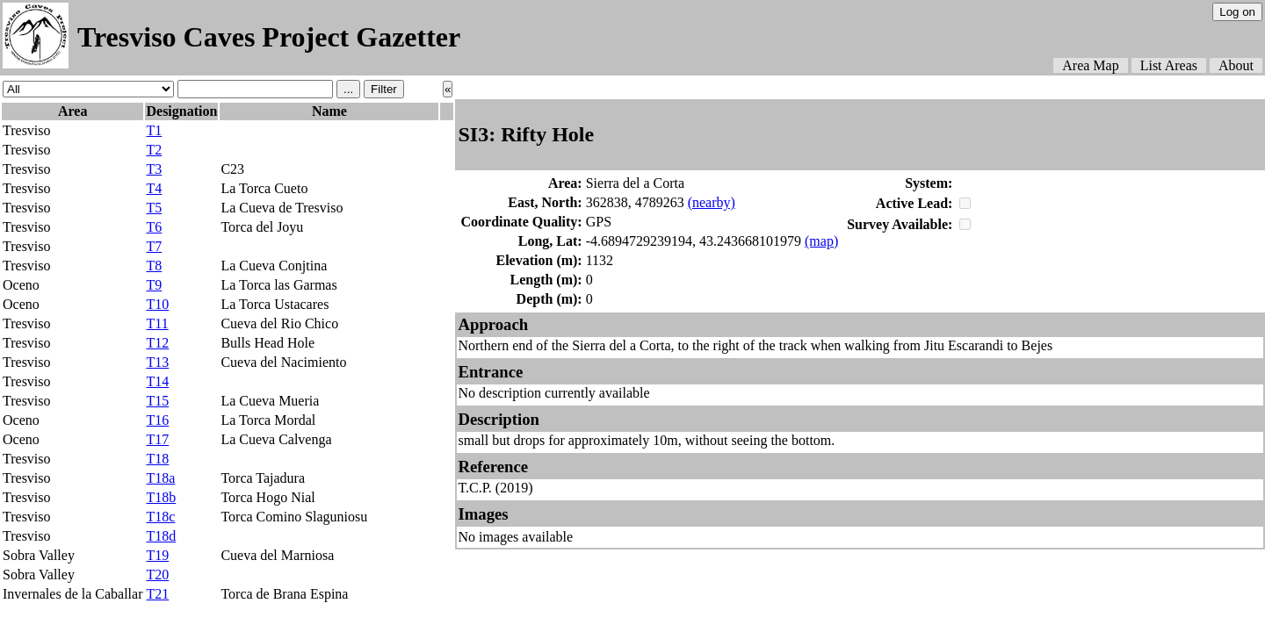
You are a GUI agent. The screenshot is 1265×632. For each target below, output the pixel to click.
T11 (157, 323)
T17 (157, 439)
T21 (157, 593)
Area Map (1090, 65)
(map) (821, 240)
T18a (160, 477)
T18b (161, 497)
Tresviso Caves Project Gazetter (268, 37)
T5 (154, 207)
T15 (157, 400)
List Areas (1168, 65)
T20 (157, 574)
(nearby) (711, 202)
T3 (154, 169)
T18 (157, 458)
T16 (157, 420)
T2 (154, 149)
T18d (161, 535)
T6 (154, 226)
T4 (154, 188)
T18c (160, 516)
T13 (157, 362)
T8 (154, 265)
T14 (157, 381)
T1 (154, 130)
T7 (154, 246)
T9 (154, 284)
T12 (157, 342)
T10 (157, 304)
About (1236, 65)
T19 (157, 555)
